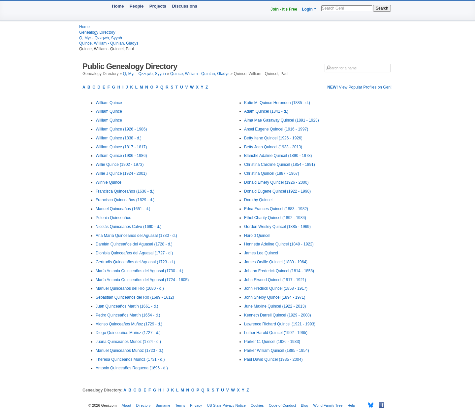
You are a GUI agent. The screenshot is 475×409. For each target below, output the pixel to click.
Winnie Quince (108, 182)
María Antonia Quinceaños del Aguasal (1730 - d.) (139, 271)
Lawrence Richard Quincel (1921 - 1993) (279, 324)
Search (382, 8)
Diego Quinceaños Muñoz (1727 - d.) (128, 332)
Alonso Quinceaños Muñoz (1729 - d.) (129, 324)
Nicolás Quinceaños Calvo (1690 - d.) (128, 226)
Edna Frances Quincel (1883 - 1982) (276, 208)
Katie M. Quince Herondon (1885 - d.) (277, 102)
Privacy (196, 405)
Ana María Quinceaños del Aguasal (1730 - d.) (136, 235)
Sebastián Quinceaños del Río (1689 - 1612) (135, 297)
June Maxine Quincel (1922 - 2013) (275, 306)
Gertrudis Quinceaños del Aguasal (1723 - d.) (135, 262)
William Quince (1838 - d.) (119, 138)
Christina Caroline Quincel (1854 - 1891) (279, 164)
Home (118, 6)
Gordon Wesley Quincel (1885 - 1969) (277, 226)
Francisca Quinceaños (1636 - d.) (125, 191)
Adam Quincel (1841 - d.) (266, 111)
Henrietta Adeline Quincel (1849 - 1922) (279, 244)
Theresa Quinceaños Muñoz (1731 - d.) (130, 359)
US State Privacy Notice (226, 405)
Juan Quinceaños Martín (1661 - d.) (127, 306)
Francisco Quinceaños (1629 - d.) (125, 200)
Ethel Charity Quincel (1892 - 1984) (275, 217)
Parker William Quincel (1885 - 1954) (276, 350)
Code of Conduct (282, 405)
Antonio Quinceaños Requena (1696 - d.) (132, 368)
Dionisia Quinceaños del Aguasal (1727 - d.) (134, 253)
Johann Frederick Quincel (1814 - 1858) (279, 271)
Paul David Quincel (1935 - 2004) (273, 359)
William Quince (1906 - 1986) (121, 155)
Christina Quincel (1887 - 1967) (271, 173)
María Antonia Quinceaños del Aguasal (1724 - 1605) (142, 280)
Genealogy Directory (97, 32)
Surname (163, 405)
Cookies (257, 405)
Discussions (184, 6)
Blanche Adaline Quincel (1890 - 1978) (278, 155)
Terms (180, 405)
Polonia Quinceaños (113, 217)
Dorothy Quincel (258, 200)
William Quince (109, 102)
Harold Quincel (257, 235)
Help (351, 405)
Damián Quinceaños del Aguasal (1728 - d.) (134, 244)
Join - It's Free (283, 9)
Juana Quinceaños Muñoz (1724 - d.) (128, 341)
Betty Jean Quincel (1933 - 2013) (273, 147)
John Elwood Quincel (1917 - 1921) (275, 280)
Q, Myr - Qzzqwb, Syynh (100, 38)
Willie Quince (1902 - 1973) (119, 164)
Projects (157, 6)
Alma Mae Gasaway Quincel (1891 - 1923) (281, 120)
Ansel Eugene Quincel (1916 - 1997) (276, 129)
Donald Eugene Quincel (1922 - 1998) (277, 191)
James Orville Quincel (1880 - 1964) (275, 262)
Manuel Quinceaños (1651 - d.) (123, 208)
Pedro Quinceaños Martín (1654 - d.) (128, 315)
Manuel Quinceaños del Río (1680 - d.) (130, 288)
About (126, 405)
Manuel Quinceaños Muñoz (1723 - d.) (129, 350)
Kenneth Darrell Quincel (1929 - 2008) (277, 315)
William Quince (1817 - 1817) (121, 147)
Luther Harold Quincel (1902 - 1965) (275, 332)
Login (307, 9)
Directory (143, 405)
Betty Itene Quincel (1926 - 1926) (273, 138)
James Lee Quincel (261, 253)
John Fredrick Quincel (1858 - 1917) (275, 288)
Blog (304, 405)
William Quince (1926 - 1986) (121, 129)
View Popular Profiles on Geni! (360, 87)
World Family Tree (327, 405)
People (137, 6)
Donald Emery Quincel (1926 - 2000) (276, 182)
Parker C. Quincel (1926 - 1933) (272, 341)
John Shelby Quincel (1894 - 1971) (274, 297)
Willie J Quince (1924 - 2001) (121, 173)
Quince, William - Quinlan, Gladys (108, 43)
